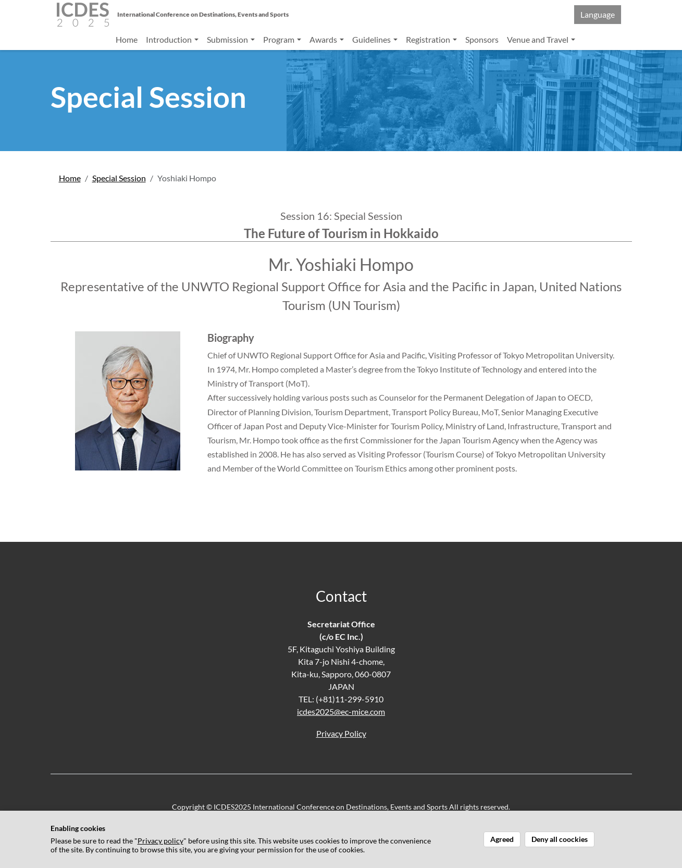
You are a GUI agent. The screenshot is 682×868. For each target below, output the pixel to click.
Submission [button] (228, 39)
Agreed (502, 839)
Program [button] (279, 39)
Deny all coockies (559, 839)
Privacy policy (160, 841)
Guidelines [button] (372, 39)
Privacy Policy (341, 733)
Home (127, 39)
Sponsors (482, 39)
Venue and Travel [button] (538, 39)
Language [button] (597, 14)
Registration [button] (429, 39)
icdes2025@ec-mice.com (341, 711)
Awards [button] (324, 39)
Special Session (119, 178)
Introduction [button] (169, 39)
